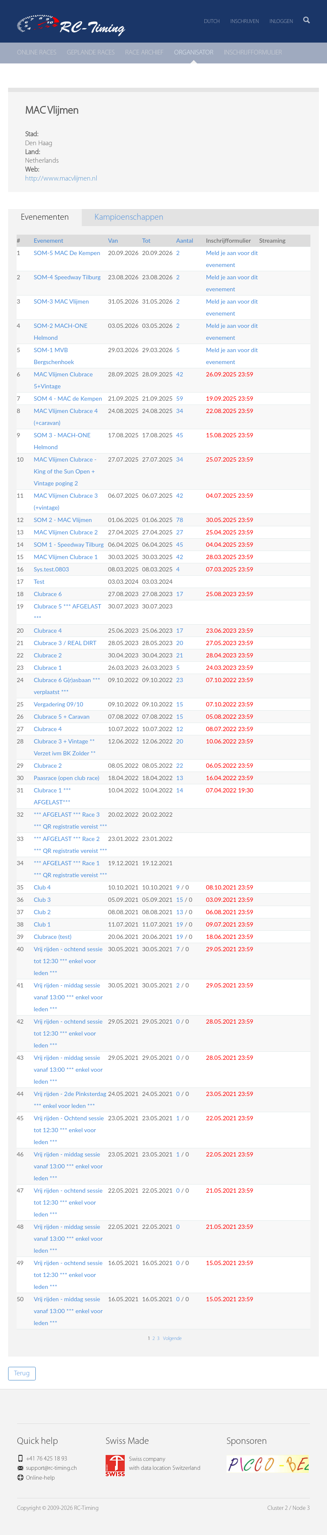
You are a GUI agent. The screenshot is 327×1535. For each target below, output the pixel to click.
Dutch (212, 21)
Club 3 (42, 899)
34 (179, 410)
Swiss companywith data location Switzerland (153, 1464)
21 (179, 655)
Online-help (40, 1478)
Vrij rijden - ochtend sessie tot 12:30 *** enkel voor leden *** (68, 960)
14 (179, 790)
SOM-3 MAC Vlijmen (61, 301)
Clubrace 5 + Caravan (61, 716)
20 (179, 642)
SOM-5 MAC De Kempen (67, 252)
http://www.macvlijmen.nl (61, 178)
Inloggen (281, 21)
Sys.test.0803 (51, 569)
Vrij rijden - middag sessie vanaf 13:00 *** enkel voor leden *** (68, 997)
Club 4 (42, 887)
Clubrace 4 (48, 630)
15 (179, 704)
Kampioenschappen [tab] (129, 217)
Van (113, 240)
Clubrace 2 (48, 655)
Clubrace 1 (48, 667)
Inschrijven (244, 21)
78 (179, 519)
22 (179, 765)
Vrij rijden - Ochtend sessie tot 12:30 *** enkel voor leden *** (69, 1129)
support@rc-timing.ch (51, 1468)
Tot (146, 240)
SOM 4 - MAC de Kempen (68, 398)
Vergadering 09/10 (58, 704)
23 (179, 679)
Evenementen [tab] (45, 217)
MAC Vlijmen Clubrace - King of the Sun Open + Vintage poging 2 (65, 471)
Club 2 (42, 911)
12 (179, 728)
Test (39, 581)
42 (179, 374)
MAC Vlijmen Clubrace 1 (66, 556)
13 (179, 777)
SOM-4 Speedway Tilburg (67, 277)
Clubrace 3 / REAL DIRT (65, 642)
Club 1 (42, 924)
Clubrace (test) (52, 936)
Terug (22, 1373)
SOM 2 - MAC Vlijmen (63, 519)
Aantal (184, 240)
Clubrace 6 (48, 593)
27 (179, 532)
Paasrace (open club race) (66, 777)
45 (179, 435)
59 (179, 398)
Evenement (48, 240)
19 (179, 924)
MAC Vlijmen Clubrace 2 (66, 532)
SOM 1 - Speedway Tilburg (68, 544)
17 (179, 593)
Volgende (172, 1338)
